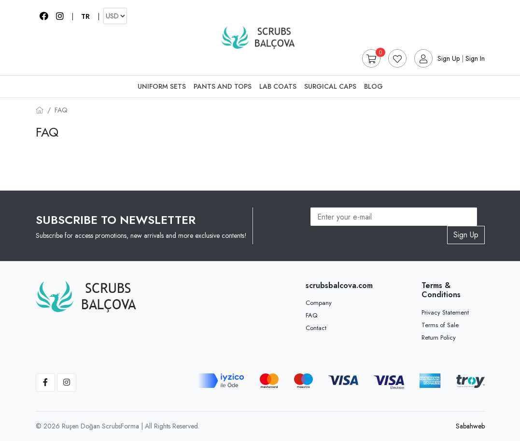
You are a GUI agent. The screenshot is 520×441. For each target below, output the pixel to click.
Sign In (475, 58)
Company (319, 302)
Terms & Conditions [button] (441, 290)
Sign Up (448, 58)
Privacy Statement (445, 312)
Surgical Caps (330, 86)
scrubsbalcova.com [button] (337, 285)
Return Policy (439, 337)
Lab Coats (277, 86)
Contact (316, 327)
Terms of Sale (440, 325)
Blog (373, 86)
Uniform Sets (162, 86)
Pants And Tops (223, 86)
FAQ (311, 315)
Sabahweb (470, 426)
